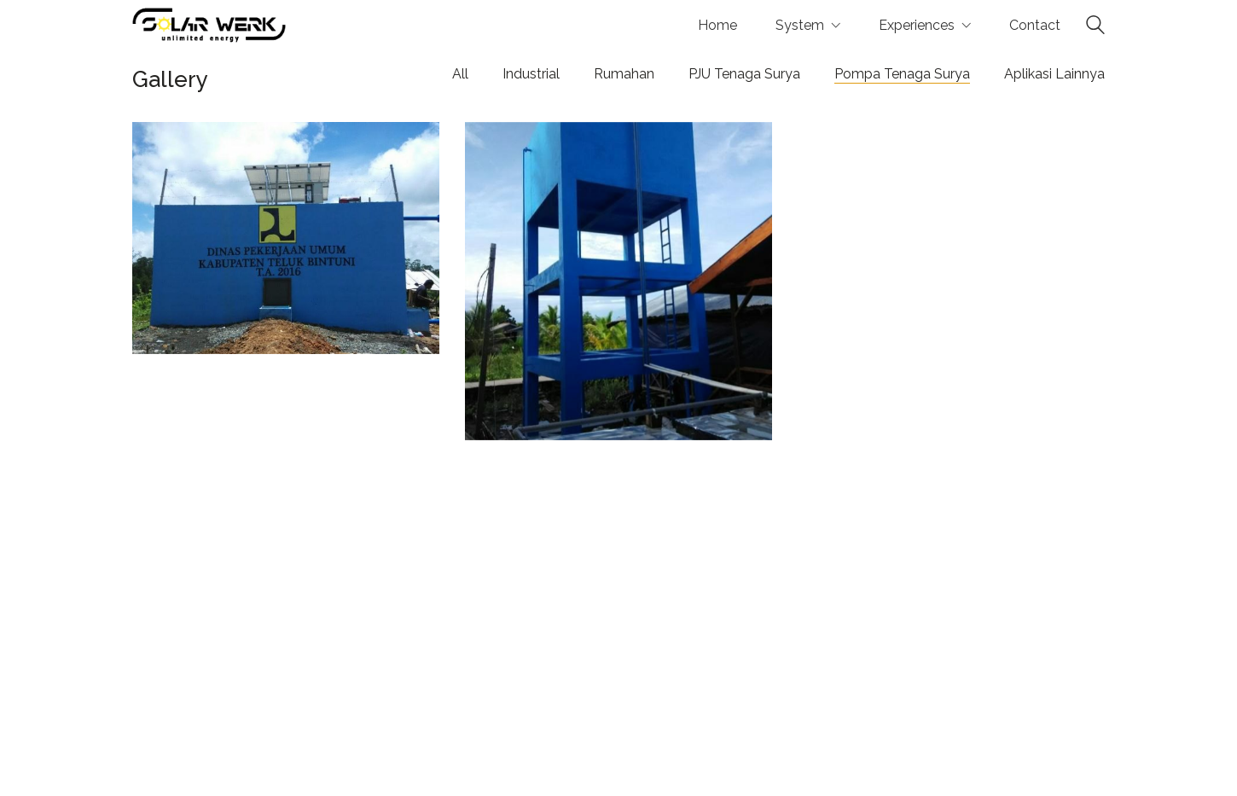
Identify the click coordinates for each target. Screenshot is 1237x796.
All (460, 74)
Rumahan (624, 74)
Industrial (531, 74)
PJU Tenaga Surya (744, 74)
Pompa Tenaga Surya (902, 74)
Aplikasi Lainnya (1054, 74)
